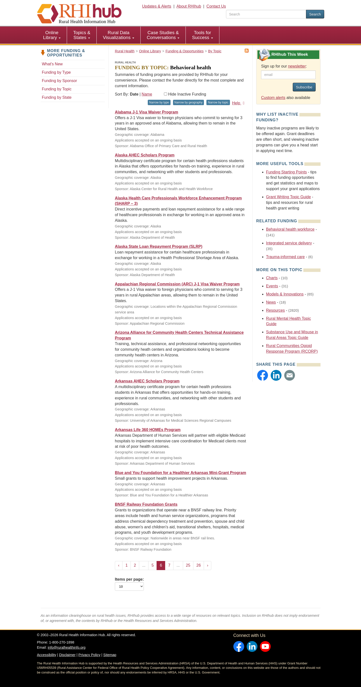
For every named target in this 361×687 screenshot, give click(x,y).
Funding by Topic (57, 89)
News (271, 302)
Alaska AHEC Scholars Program (144, 155)
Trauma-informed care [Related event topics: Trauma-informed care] (285, 257)
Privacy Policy (90, 655)
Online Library (52, 35)
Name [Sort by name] (147, 94)
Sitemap (109, 655)
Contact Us (216, 6)
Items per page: (129, 584)
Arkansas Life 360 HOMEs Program (148, 430)
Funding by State (57, 97)
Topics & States (81, 35)
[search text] (266, 14)
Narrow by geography (188, 102)
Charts (272, 278)
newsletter (297, 66)
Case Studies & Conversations (163, 35)
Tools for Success (202, 35)
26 (198, 565)
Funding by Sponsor (59, 81)
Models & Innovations (285, 294)
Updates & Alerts (156, 6)
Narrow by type (159, 102)
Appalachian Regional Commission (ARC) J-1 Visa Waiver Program (177, 284)
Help (239, 103)
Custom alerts (273, 98)
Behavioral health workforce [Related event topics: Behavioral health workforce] (290, 229)
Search (315, 14)
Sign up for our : (284, 66)
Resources (275, 310)
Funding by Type (56, 72)
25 (188, 565)
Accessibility (46, 655)
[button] (262, 375)
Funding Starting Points (286, 172)
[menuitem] (52, 35)
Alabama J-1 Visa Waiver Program (146, 112)
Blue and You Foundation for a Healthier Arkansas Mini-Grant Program (180, 473)
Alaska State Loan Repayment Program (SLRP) (158, 246)
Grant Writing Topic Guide (288, 197)
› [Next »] (207, 565)
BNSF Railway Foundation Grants (146, 504)
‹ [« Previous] (118, 565)
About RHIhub (188, 6)
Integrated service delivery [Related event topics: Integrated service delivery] (289, 243)
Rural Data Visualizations (118, 35)
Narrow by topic (218, 102)
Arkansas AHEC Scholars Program (147, 381)
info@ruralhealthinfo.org (66, 647)
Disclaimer (67, 655)
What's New (52, 64)
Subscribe (304, 87)
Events (272, 286)
